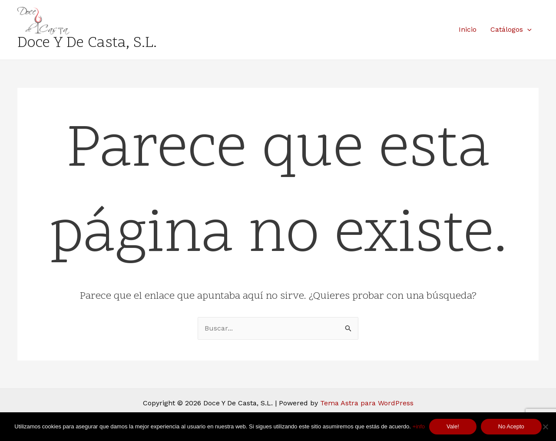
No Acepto (511, 426)
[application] (527, 29)
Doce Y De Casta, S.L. (87, 43)
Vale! (453, 426)
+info (419, 426)
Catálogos (511, 29)
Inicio (468, 29)
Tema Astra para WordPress (367, 403)
